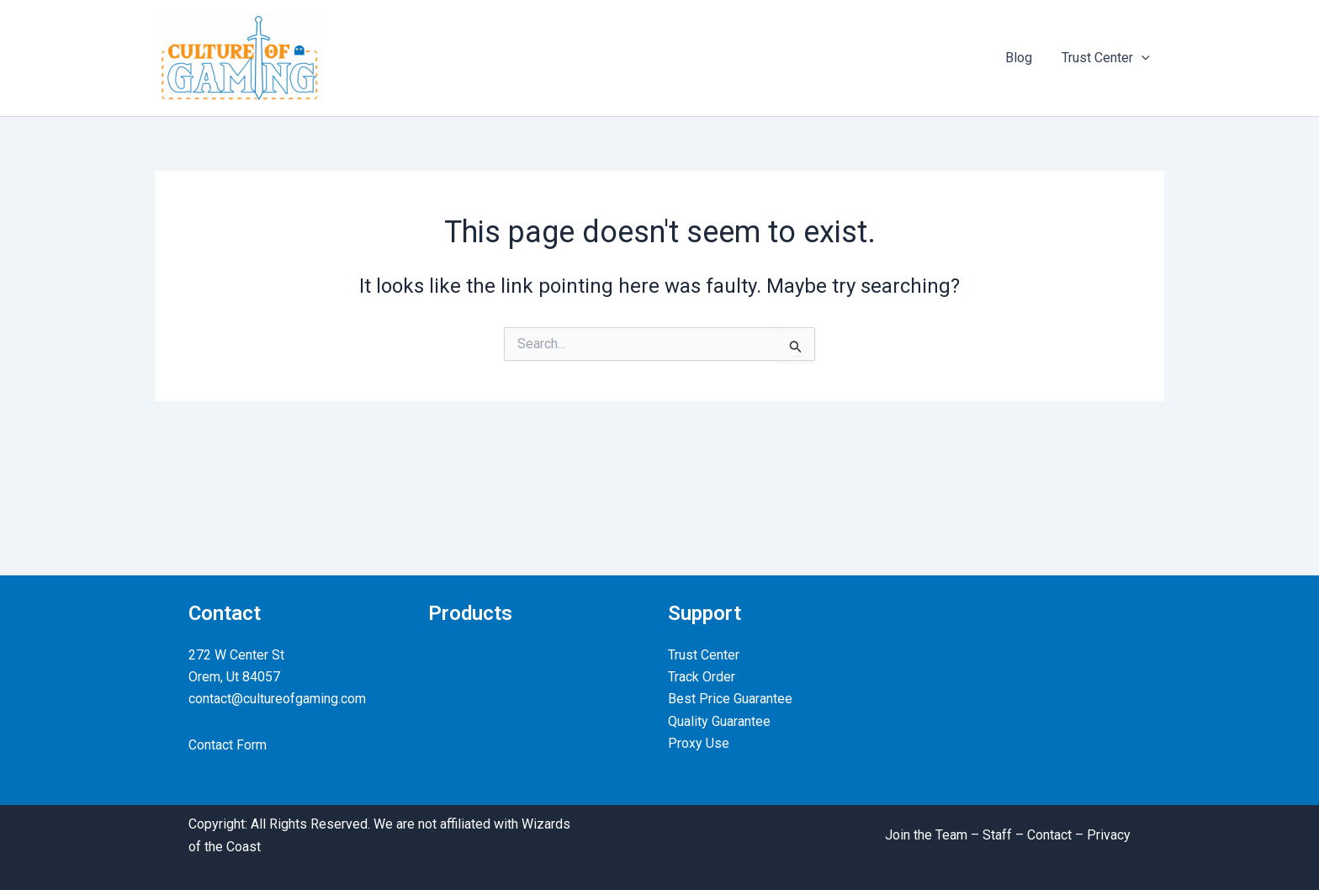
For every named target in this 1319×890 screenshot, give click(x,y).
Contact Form (227, 745)
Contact (1049, 835)
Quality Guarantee (719, 721)
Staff (997, 835)
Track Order (701, 677)
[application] (1142, 58)
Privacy (1109, 835)
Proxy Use (698, 743)
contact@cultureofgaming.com (277, 699)
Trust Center (1106, 58)
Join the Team (926, 835)
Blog (1022, 58)
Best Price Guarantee (730, 699)
